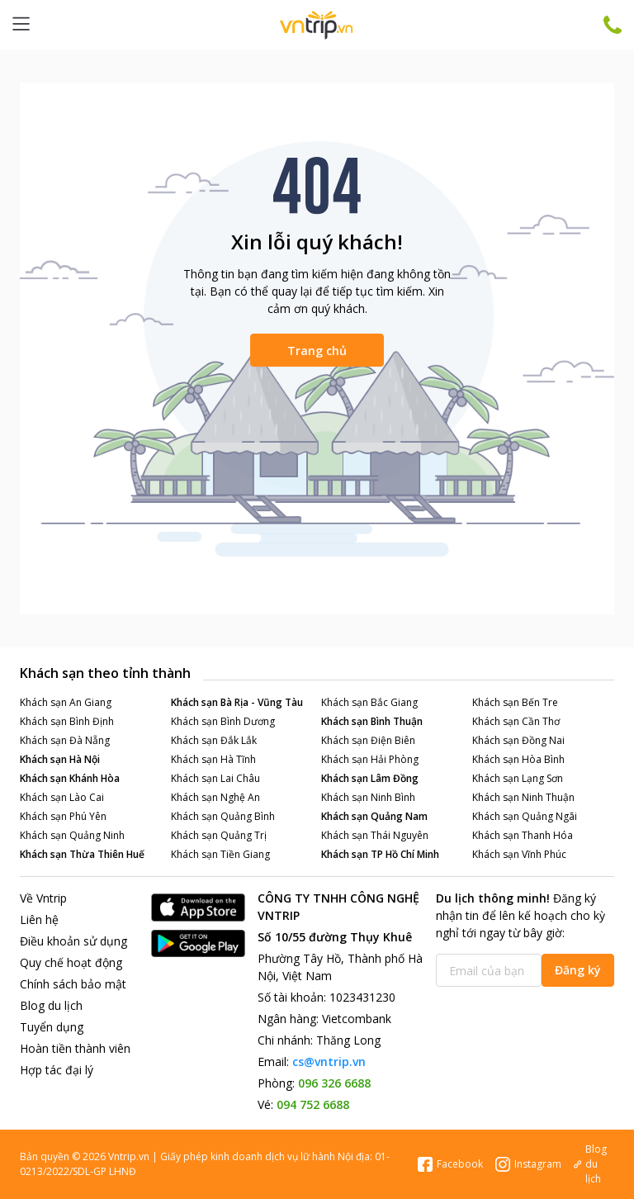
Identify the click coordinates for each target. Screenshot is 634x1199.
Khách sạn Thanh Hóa (522, 835)
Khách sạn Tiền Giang (220, 854)
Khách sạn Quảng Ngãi (524, 816)
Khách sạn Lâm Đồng (370, 778)
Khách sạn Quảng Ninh (72, 835)
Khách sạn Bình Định (67, 721)
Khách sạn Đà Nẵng (65, 740)
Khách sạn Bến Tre (515, 702)
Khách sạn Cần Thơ (516, 721)
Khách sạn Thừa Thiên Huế (82, 854)
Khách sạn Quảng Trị (219, 835)
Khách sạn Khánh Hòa (70, 778)
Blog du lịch (51, 1005)
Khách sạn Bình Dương (223, 721)
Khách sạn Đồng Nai (518, 740)
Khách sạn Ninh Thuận (523, 797)
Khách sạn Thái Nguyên (374, 835)
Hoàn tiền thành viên (75, 1048)
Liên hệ (39, 919)
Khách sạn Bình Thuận (372, 721)
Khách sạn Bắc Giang (369, 702)
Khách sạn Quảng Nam (374, 816)
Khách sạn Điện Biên (368, 740)
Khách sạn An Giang (65, 702)
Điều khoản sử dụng (73, 941)
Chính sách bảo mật (73, 984)
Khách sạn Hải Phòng (370, 759)
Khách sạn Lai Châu (215, 778)
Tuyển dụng (51, 1027)
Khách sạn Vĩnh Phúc (519, 854)
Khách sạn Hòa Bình (518, 759)
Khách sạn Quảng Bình (223, 816)
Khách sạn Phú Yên (63, 816)
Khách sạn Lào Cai (62, 797)
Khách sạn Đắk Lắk (214, 740)
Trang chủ (317, 350)
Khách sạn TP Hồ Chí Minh (380, 854)
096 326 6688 (334, 1083)
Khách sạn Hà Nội (60, 759)
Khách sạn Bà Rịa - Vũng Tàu (237, 702)
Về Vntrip (43, 898)
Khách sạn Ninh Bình (368, 797)
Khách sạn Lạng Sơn (517, 778)
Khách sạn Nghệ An (215, 797)
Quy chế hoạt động (71, 962)
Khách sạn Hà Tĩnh (213, 759)
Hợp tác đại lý (56, 1070)
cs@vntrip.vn (329, 1061)
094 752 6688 (313, 1104)
